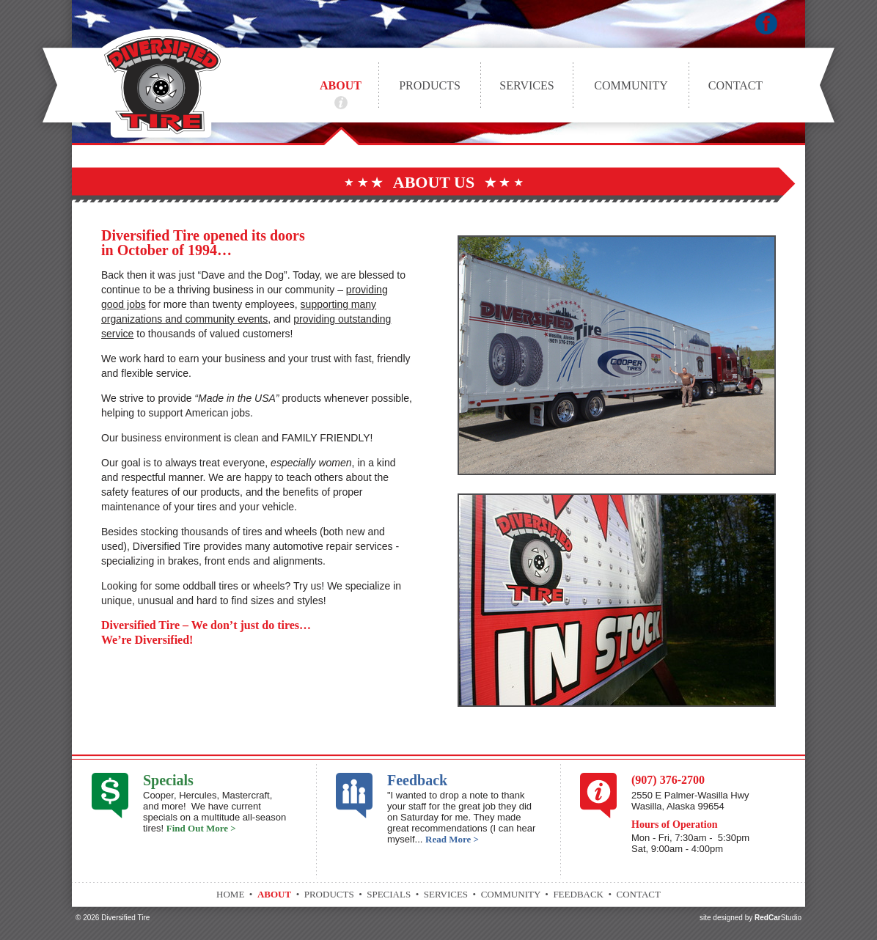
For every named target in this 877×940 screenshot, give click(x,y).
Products (429, 85)
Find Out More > (201, 828)
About (341, 85)
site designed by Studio (750, 918)
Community (630, 85)
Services (526, 85)
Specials (168, 780)
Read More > (452, 839)
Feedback (417, 780)
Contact (735, 85)
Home (230, 894)
